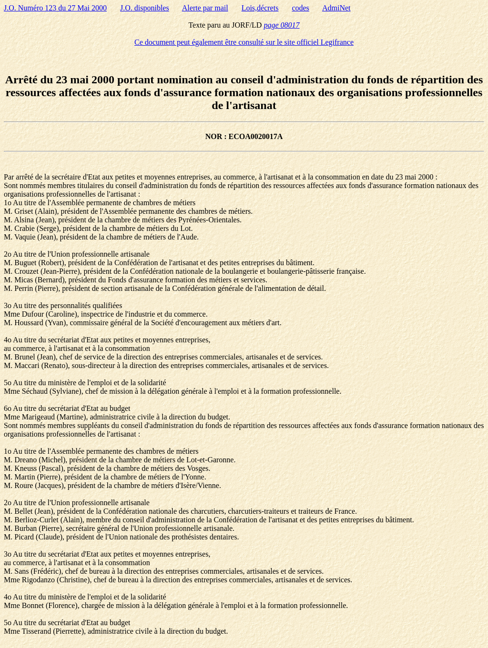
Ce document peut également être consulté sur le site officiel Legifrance (244, 42)
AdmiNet (336, 8)
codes (300, 8)
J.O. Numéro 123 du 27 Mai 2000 (55, 8)
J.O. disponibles (144, 8)
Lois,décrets (260, 8)
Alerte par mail (205, 8)
